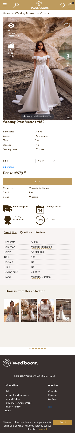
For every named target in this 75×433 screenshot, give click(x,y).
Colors (6, 136)
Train (5, 140)
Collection (8, 188)
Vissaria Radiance (39, 188)
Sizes (8, 410)
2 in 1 (6, 192)
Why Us (52, 391)
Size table (8, 167)
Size (5, 160)
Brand (6, 196)
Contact (52, 399)
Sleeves (7, 144)
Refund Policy (12, 399)
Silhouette (8, 131)
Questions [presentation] (26, 232)
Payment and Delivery (17, 395)
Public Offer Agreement (18, 403)
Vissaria (33, 197)
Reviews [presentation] (40, 232)
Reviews (52, 395)
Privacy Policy (12, 407)
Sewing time (10, 149)
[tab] (11, 232)
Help (7, 391)
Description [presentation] (10, 232)
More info (43, 429)
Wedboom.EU (32, 376)
